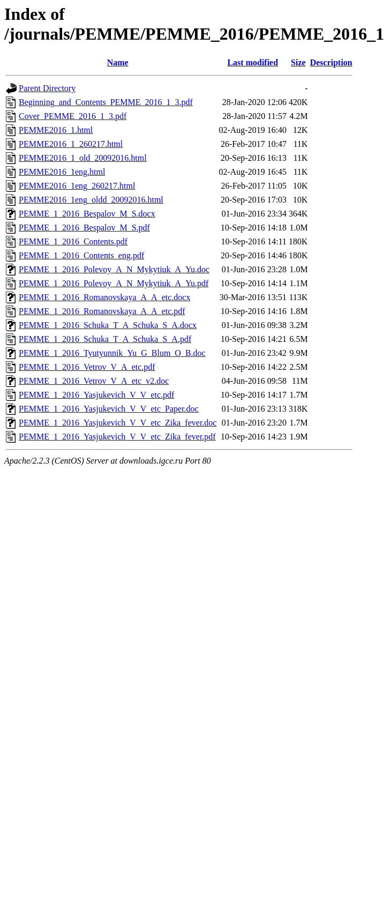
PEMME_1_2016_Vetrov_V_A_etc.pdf (87, 366)
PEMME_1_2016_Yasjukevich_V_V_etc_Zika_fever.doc (117, 422)
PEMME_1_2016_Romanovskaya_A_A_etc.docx (104, 297)
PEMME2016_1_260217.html (71, 143)
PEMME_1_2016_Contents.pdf (73, 241)
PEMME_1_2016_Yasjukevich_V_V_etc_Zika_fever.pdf (117, 436)
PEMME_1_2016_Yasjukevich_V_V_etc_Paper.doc (109, 408)
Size (298, 62)
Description (331, 62)
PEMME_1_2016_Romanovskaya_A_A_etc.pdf (102, 311)
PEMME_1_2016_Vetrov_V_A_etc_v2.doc (94, 380)
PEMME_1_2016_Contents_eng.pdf (81, 255)
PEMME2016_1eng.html (62, 171)
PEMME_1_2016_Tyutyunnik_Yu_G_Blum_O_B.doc (112, 353)
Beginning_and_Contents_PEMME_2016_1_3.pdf (106, 102)
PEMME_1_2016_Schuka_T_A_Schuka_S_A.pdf (105, 339)
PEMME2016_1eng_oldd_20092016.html (91, 199)
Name (118, 62)
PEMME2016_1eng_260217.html (77, 185)
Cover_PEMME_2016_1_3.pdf (72, 116)
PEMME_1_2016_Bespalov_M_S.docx (87, 213)
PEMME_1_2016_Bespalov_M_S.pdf (84, 227)
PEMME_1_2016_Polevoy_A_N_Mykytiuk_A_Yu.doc (114, 269)
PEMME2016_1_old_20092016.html (83, 157)
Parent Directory (47, 88)
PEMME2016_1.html (56, 130)
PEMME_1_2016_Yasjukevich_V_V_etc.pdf (96, 394)
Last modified (252, 62)
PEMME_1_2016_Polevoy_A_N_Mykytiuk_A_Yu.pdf (113, 283)
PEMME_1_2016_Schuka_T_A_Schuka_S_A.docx (108, 325)
